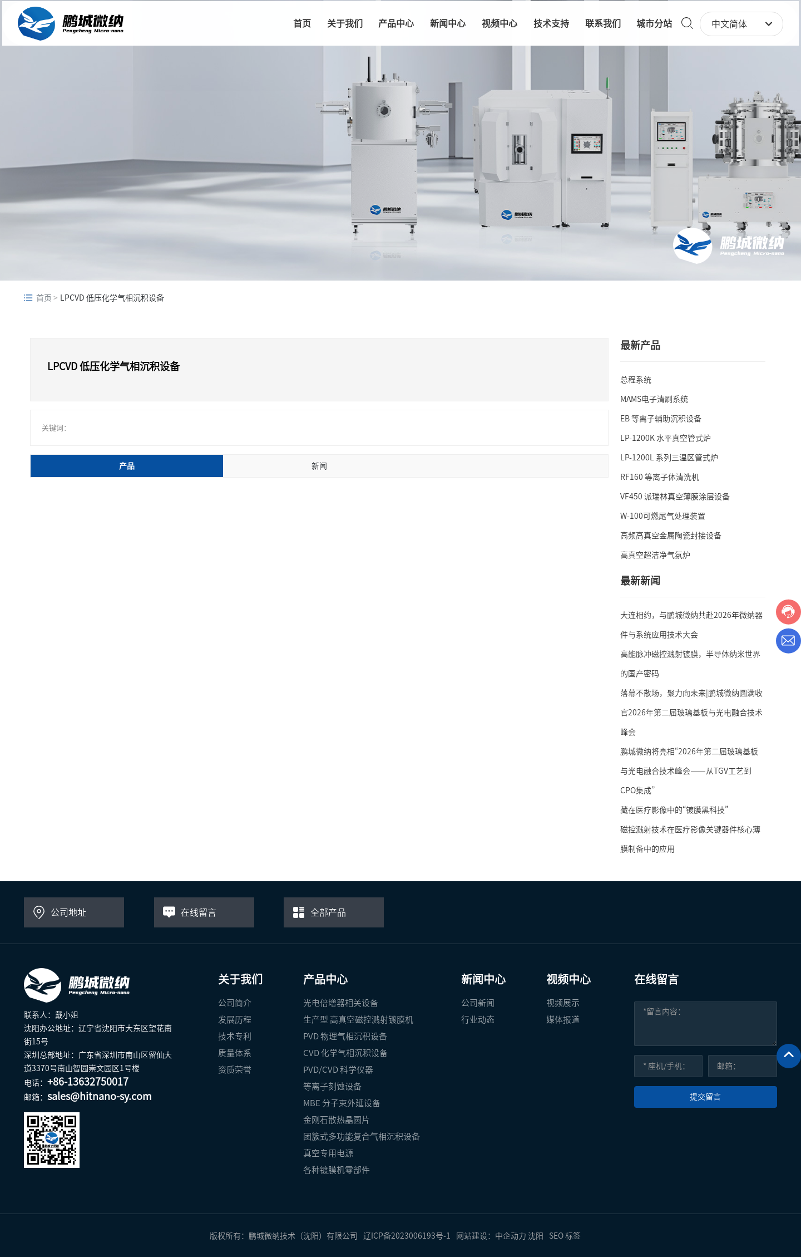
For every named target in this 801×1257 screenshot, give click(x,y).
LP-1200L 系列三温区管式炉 (669, 457)
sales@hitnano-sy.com (99, 1096)
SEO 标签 (565, 1236)
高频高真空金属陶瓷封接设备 (670, 535)
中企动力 (510, 1236)
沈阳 (535, 1236)
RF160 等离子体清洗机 (659, 477)
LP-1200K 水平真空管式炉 (665, 438)
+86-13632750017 (87, 1082)
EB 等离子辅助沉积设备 (660, 419)
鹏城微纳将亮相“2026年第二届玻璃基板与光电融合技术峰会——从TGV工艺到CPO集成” (689, 771)
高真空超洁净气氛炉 (655, 555)
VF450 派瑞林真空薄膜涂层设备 (675, 496)
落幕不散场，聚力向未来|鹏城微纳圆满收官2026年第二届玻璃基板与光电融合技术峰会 (691, 712)
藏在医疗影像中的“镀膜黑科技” (674, 810)
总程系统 (635, 380)
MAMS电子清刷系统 (654, 399)
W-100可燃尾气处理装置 (662, 516)
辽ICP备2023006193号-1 (407, 1236)
